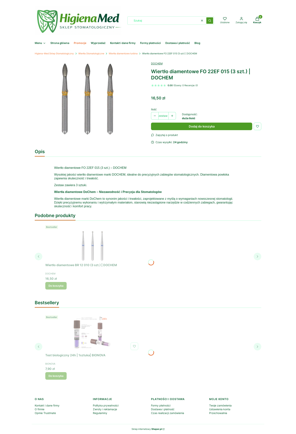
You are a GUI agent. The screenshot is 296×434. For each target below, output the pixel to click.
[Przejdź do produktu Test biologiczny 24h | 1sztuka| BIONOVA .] (92, 333)
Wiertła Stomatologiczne (91, 53)
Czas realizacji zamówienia (167, 413)
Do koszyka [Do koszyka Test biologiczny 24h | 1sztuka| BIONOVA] (56, 375)
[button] (209, 20)
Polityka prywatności (106, 405)
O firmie (39, 409)
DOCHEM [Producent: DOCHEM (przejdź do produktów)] (157, 63)
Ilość (154, 109)
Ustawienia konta (219, 409)
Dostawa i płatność (162, 409)
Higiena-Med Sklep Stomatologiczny (54, 53)
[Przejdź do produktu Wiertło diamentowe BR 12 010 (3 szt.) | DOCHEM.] (92, 242)
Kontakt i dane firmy (47, 405)
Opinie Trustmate (45, 413)
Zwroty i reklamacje (105, 409)
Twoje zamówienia (220, 405)
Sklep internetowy (147, 429)
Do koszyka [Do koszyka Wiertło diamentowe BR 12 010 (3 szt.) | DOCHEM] (56, 285)
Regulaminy (100, 413)
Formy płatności (160, 405)
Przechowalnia (218, 413)
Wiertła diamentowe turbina (123, 53)
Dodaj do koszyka (202, 126)
